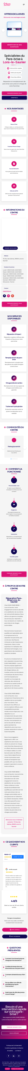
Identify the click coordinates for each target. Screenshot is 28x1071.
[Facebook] (4, 295)
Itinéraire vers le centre (10, 248)
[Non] (26, 1065)
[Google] (12, 295)
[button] (24, 4)
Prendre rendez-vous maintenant (14, 304)
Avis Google (15, 929)
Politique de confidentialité (17, 1068)
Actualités (10, 1050)
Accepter (7, 1068)
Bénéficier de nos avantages (14, 46)
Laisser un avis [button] (17, 857)
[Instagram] (8, 295)
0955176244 (14, 97)
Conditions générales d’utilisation (14, 1048)
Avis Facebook (14, 936)
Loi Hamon (18, 1050)
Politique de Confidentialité (14, 1045)
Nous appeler (14, 1033)
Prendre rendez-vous (14, 93)
